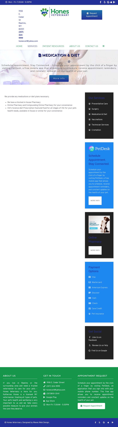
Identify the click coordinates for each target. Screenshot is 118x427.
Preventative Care (100, 104)
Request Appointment (92, 15)
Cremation (96, 130)
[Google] (108, 2)
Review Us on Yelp (100, 345)
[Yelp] (104, 2)
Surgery (95, 109)
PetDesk (105, 386)
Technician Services (100, 125)
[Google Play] (114, 2)
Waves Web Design (41, 422)
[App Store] (111, 2)
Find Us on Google (99, 351)
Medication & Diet (99, 114)
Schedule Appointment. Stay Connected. (99, 159)
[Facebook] (100, 2)
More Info (59, 78)
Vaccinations (97, 119)
